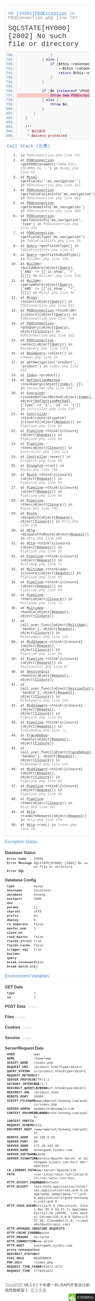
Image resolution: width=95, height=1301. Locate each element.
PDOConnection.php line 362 (53, 198)
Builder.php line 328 (47, 259)
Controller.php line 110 (50, 409)
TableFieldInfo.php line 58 (53, 241)
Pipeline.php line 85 (41, 654)
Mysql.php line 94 (57, 293)
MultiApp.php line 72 (41, 603)
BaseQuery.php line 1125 (44, 348)
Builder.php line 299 (60, 276)
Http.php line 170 (44, 820)
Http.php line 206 (44, 538)
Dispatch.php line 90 (41, 461)
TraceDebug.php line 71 (43, 730)
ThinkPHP (14, 1285)
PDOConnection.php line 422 (53, 185)
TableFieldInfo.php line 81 (47, 250)
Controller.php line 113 (44, 452)
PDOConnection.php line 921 (47, 306)
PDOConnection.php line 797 (42, 17)
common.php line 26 (39, 357)
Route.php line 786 (39, 509)
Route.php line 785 (39, 470)
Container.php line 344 (49, 388)
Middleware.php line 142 (44, 637)
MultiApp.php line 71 (41, 564)
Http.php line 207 (38, 807)
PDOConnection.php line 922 (47, 335)
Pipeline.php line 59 (41, 426)
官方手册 (38, 1290)
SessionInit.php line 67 (44, 667)
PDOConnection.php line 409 (53, 211)
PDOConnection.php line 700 (47, 319)
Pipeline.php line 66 (41, 439)
